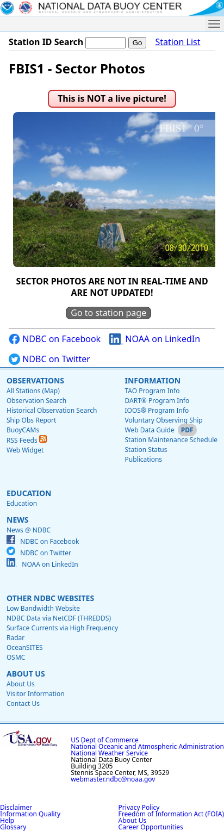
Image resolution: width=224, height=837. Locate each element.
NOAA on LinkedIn (154, 339)
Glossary (13, 827)
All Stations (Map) (33, 390)
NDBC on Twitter (49, 359)
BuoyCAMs (23, 430)
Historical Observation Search (52, 410)
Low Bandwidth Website (43, 608)
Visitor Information (36, 693)
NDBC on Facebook (55, 339)
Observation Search (36, 400)
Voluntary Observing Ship (163, 420)
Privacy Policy (139, 807)
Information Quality (30, 814)
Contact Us (23, 703)
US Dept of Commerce (105, 740)
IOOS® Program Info (157, 410)
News (17, 519)
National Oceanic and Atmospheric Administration (147, 746)
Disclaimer (16, 807)
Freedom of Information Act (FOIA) (171, 814)
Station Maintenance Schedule (171, 439)
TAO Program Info (152, 390)
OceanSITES (25, 647)
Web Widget (25, 450)
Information (153, 380)
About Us (26, 673)
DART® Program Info (157, 400)
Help (7, 820)
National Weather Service (109, 753)
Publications (143, 459)
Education (29, 493)
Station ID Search (46, 42)
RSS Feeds (27, 440)
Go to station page (108, 313)
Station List (177, 42)
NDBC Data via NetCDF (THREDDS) (59, 618)
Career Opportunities (151, 827)
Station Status (146, 449)
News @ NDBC (29, 530)
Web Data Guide (149, 430)
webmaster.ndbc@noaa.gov (113, 779)
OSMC (16, 657)
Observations (35, 380)
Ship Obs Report (31, 420)
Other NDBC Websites (50, 598)
